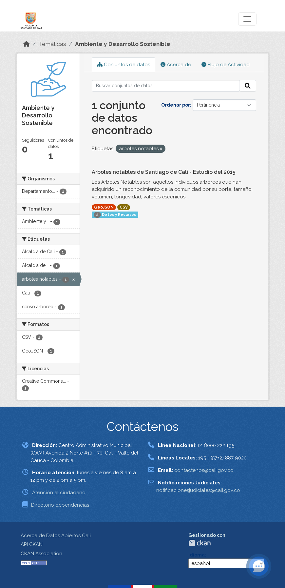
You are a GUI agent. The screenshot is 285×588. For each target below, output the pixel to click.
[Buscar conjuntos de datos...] (166, 86)
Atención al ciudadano (59, 493)
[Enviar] (247, 86)
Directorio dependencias (60, 505)
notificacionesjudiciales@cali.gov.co (198, 490)
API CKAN (32, 544)
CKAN (199, 542)
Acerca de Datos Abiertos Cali (56, 535)
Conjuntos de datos (123, 65)
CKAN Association (41, 554)
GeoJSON (104, 207)
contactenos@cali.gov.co (204, 470)
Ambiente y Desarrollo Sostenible (122, 44)
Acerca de (176, 65)
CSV (124, 207)
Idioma (196, 555)
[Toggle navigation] (247, 19)
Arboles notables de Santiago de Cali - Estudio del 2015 (163, 172)
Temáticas (52, 44)
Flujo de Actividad (225, 65)
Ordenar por (175, 105)
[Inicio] (26, 44)
